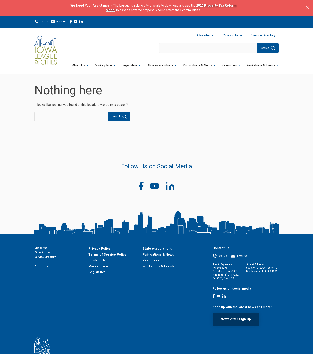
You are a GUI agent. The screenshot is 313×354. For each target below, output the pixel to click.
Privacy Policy (99, 248)
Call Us (41, 22)
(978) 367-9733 (226, 278)
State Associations (161, 64)
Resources (231, 64)
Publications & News (199, 64)
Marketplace (105, 64)
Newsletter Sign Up (236, 319)
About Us (80, 64)
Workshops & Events (262, 64)
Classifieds (205, 35)
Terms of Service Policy (107, 254)
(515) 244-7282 (230, 274)
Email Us (58, 22)
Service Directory (263, 35)
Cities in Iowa (232, 35)
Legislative (131, 64)
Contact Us (97, 260)
